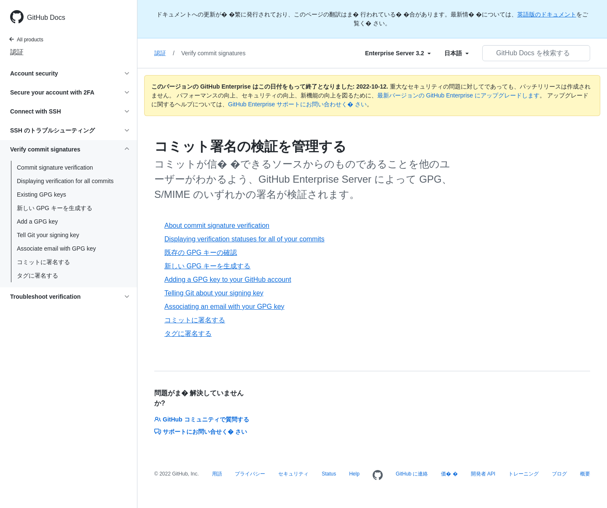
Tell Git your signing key (48, 235)
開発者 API (483, 474)
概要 (585, 474)
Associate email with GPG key (56, 248)
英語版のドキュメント (546, 14)
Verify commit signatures (213, 53)
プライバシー (250, 474)
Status (329, 474)
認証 (17, 52)
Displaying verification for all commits (65, 181)
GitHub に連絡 (412, 474)
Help (354, 474)
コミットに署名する (43, 262)
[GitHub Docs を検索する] (536, 53)
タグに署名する (37, 275)
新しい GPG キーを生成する (54, 208)
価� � (449, 474)
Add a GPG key (37, 221)
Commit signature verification (55, 167)
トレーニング (523, 474)
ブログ (559, 474)
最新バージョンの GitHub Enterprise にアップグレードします (458, 95)
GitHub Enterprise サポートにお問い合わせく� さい (297, 104)
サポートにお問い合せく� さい (200, 431)
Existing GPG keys (41, 194)
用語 (217, 474)
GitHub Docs (46, 17)
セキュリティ (293, 474)
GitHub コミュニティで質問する (201, 419)
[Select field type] (398, 53)
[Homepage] (378, 475)
